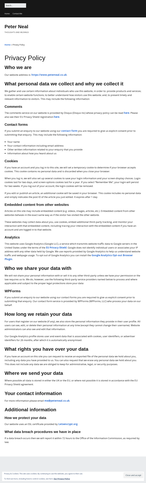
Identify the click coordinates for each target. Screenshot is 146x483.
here (126, 112)
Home (7, 13)
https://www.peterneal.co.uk (49, 74)
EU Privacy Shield (56, 247)
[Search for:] (15, 5)
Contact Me (17, 13)
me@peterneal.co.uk (57, 400)
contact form (69, 130)
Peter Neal (16, 26)
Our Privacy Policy (62, 479)
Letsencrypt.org (68, 424)
